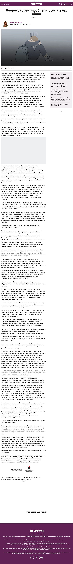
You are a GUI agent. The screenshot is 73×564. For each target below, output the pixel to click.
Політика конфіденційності (19, 536)
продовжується (37, 112)
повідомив (4, 100)
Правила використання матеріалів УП (36, 536)
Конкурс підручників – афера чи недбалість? (60, 105)
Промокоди (67, 536)
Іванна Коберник (16, 23)
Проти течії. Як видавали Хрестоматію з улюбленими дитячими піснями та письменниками (59, 92)
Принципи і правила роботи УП (55, 536)
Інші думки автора (58, 74)
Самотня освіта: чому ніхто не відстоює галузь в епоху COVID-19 (60, 78)
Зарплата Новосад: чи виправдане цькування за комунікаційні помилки (59, 85)
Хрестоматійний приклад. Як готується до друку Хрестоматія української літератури (60, 99)
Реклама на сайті (7, 536)
